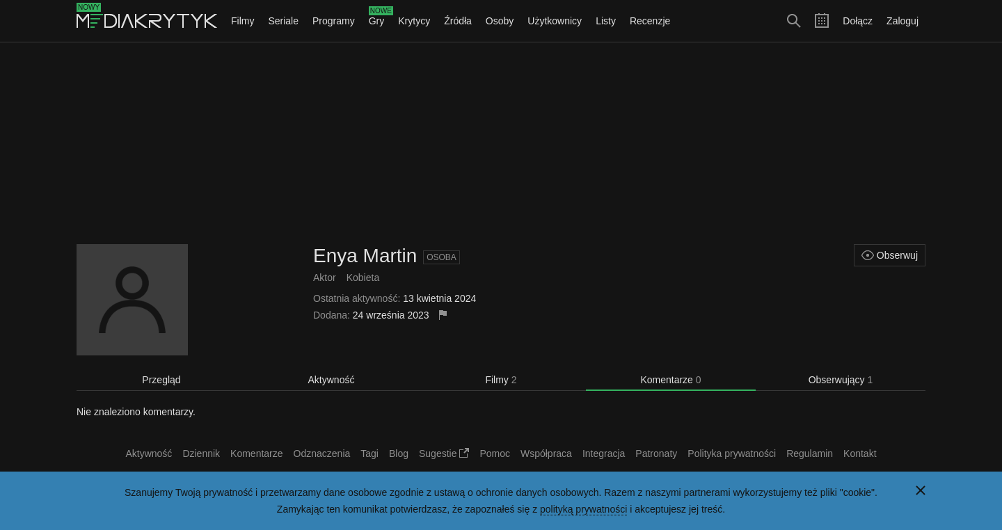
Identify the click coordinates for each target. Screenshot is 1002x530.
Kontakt (859, 453)
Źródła (458, 20)
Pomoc (494, 453)
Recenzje (650, 20)
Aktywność (331, 379)
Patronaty (656, 453)
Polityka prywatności (731, 453)
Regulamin (809, 453)
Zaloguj (902, 20)
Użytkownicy (554, 20)
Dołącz (858, 20)
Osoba (441, 257)
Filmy (242, 20)
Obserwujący (841, 379)
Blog (398, 453)
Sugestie (444, 453)
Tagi (369, 453)
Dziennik (201, 453)
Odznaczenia (322, 453)
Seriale (283, 20)
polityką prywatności (583, 509)
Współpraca (546, 453)
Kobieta (363, 277)
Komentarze (670, 379)
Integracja (603, 453)
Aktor (324, 277)
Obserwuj (889, 255)
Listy (606, 20)
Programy (333, 20)
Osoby (500, 20)
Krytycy (414, 20)
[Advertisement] (501, 143)
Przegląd (161, 379)
